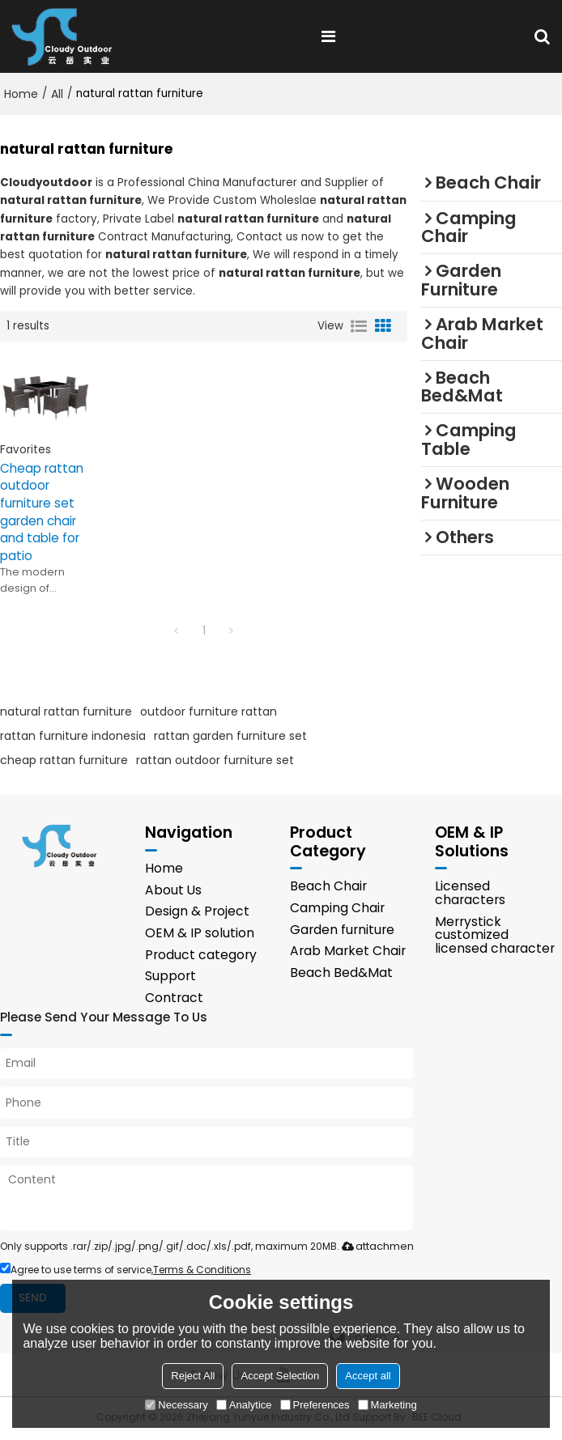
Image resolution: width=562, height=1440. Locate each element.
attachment (376, 1247)
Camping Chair (337, 908)
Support (170, 977)
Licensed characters (470, 894)
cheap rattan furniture (64, 761)
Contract (174, 999)
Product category (201, 955)
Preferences (315, 1405)
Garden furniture (342, 930)
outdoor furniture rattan (208, 712)
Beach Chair (328, 887)
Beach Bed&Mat (341, 973)
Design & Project (197, 912)
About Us (173, 890)
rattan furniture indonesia (73, 736)
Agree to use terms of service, (125, 1271)
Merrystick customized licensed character (495, 936)
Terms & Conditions (202, 1271)
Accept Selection (280, 1376)
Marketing (387, 1405)
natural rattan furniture (66, 712)
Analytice (244, 1405)
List (359, 326)
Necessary (176, 1405)
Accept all (367, 1376)
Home (21, 94)
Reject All (193, 1376)
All (57, 94)
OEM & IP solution (199, 933)
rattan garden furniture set (230, 736)
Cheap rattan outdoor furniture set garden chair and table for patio (41, 512)
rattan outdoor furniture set (215, 761)
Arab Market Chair (348, 952)
